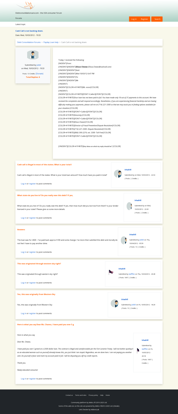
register (32, 183)
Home (108, 395)
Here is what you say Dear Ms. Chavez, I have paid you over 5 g (45, 324)
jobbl (39, 65)
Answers (21, 229)
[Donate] (39, 73)
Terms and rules (80, 395)
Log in (134, 19)
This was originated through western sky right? (39, 263)
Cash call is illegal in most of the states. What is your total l (44, 164)
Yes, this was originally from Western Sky (36, 294)
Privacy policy (93, 395)
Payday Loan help (50, 42)
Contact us (69, 395)
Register (144, 19)
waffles (132, 274)
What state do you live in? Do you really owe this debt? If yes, (45, 195)
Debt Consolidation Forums (29, 42)
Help (101, 395)
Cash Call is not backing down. (29, 31)
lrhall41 (128, 169)
